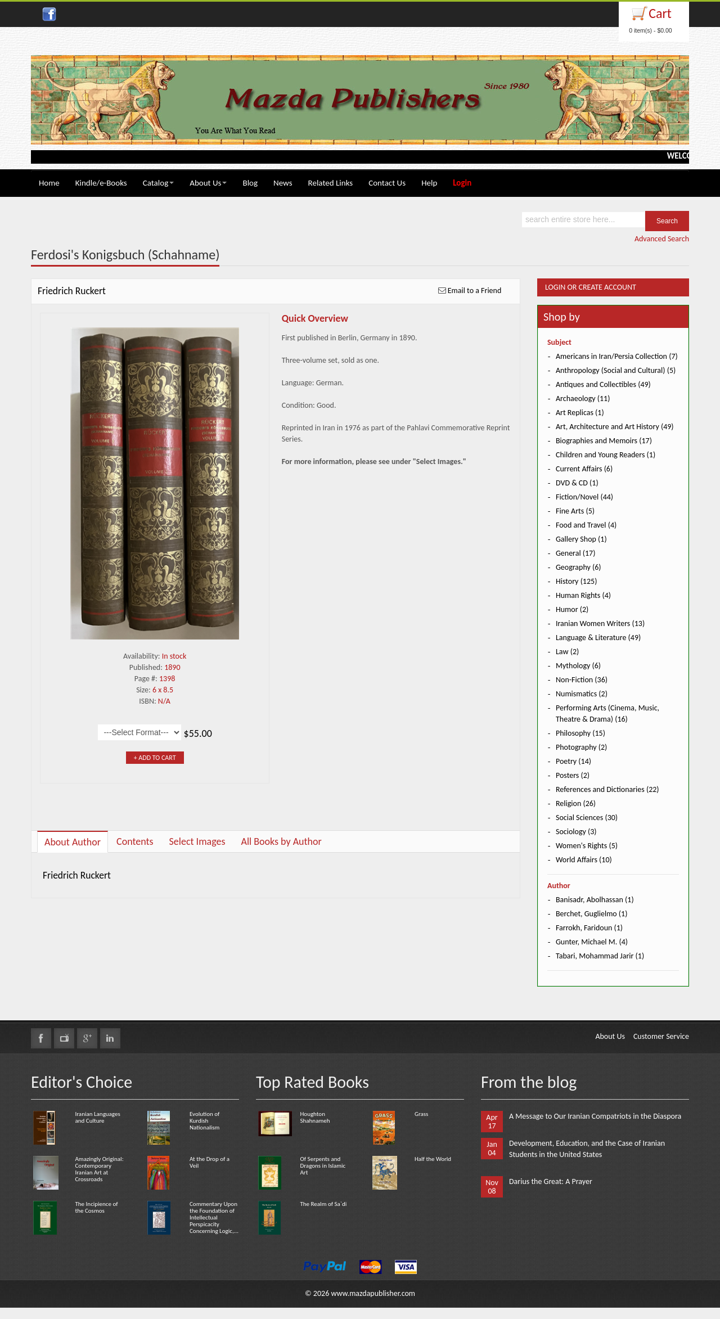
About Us (208, 183)
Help (429, 183)
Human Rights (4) (583, 595)
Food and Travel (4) (586, 525)
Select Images (197, 841)
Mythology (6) (578, 665)
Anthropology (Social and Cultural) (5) (616, 370)
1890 (172, 667)
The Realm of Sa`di (323, 1204)
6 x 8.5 (162, 690)
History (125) (576, 581)
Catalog (158, 183)
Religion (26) (576, 803)
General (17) (575, 553)
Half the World (433, 1159)
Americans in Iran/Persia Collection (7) (617, 356)
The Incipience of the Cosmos (96, 1207)
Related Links (330, 183)
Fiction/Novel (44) (584, 497)
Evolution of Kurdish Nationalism (204, 1120)
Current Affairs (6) (584, 469)
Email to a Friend (475, 290)
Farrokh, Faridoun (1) (589, 928)
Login (462, 183)
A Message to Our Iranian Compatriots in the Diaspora (595, 1116)
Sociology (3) (576, 831)
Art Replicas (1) (580, 412)
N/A (164, 701)
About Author (72, 842)
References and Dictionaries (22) (607, 789)
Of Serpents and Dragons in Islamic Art (322, 1165)
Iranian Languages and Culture (97, 1117)
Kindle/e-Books (101, 183)
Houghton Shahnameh (315, 1117)
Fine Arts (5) (575, 511)
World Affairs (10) (584, 860)
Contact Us (387, 183)
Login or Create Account (590, 287)
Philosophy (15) (580, 733)
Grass (421, 1114)
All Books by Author (281, 841)
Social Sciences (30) (587, 817)
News (282, 183)
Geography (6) (578, 567)
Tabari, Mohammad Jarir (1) (600, 956)
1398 (167, 678)
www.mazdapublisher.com (373, 1293)
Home (49, 183)
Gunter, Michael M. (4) (592, 942)
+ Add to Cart (155, 758)
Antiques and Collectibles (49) (603, 384)
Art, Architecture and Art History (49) (615, 426)
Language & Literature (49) (598, 637)
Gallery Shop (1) (581, 539)
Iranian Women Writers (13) (600, 623)
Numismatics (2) (582, 694)
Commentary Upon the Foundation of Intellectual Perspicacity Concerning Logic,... (214, 1217)
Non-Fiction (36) (582, 680)
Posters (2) (573, 775)
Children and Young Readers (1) (605, 455)
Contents (135, 841)
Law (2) (567, 651)
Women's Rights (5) (587, 845)
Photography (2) (581, 747)
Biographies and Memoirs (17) (604, 440)
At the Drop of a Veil (210, 1162)
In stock (174, 656)
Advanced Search (661, 239)
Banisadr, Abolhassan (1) (595, 899)
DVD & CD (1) (577, 483)
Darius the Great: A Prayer (550, 1181)
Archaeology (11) (583, 398)
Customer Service (661, 1036)
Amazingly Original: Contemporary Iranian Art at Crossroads (99, 1169)
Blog (250, 183)
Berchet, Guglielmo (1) (591, 914)
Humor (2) (572, 609)
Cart (660, 13)
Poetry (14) (573, 761)
